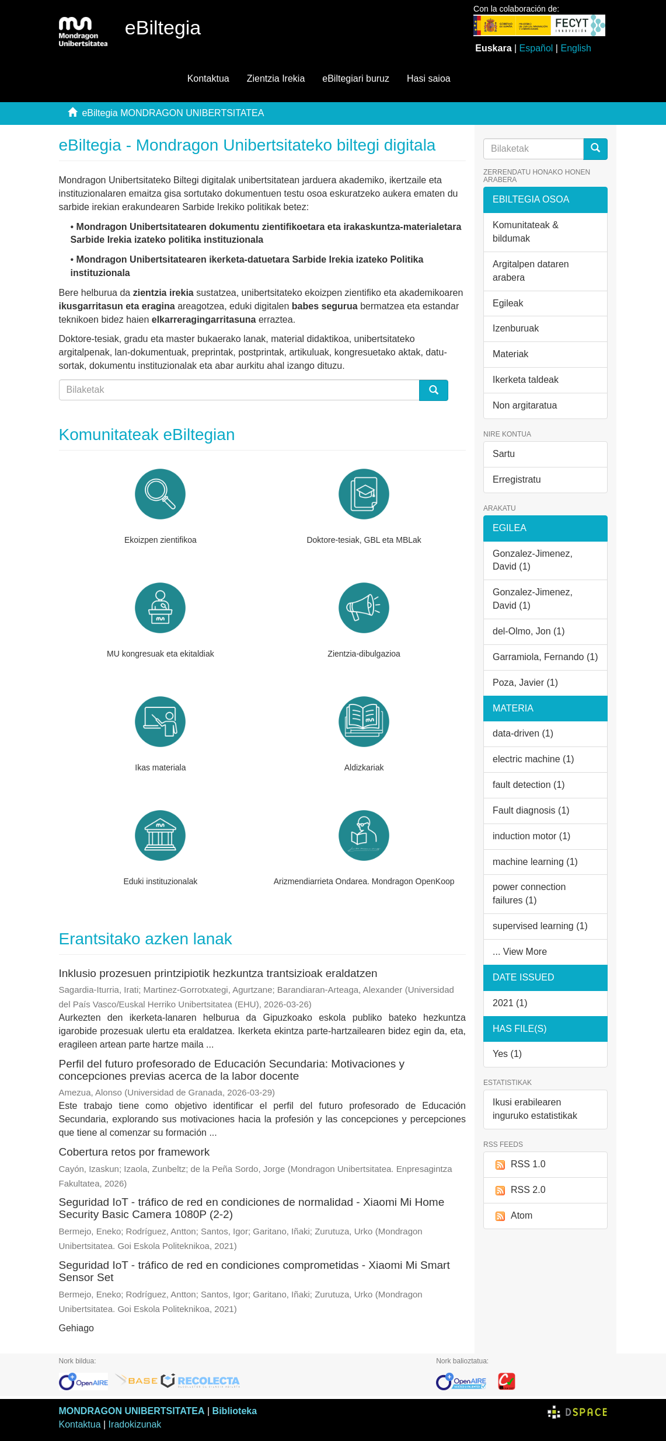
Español (536, 48)
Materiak (510, 354)
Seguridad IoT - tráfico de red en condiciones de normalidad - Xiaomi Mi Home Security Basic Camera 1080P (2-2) (252, 1208)
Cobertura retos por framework (134, 1152)
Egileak (508, 303)
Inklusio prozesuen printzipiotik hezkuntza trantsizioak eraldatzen (218, 973)
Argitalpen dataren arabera (531, 270)
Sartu (504, 454)
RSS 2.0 (519, 1190)
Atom (512, 1216)
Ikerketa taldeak (526, 380)
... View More (520, 952)
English (575, 48)
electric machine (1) (533, 759)
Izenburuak (516, 328)
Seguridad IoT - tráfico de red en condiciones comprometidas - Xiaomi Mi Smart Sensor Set (254, 1271)
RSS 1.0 (519, 1164)
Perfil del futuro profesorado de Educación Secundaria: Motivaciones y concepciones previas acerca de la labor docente (232, 1070)
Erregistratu (517, 479)
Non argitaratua (525, 405)
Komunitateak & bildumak (526, 231)
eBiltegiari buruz (355, 78)
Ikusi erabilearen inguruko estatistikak (535, 1109)
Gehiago (77, 1328)
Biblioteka (234, 1411)
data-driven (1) (523, 733)
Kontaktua (208, 78)
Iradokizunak (135, 1424)
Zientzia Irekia (276, 78)
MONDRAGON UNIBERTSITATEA (132, 1411)
